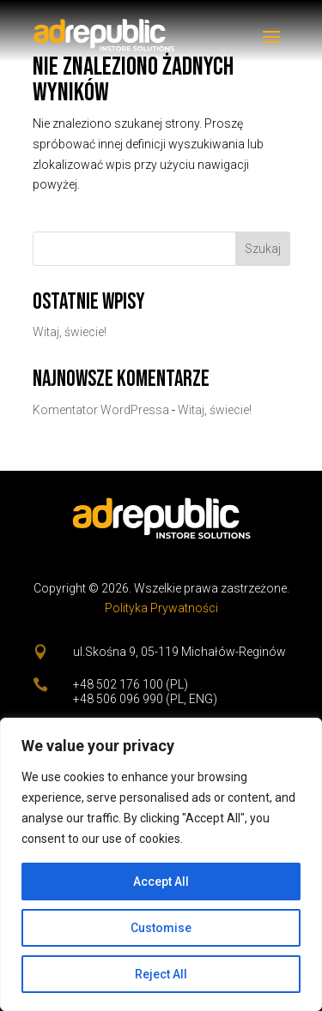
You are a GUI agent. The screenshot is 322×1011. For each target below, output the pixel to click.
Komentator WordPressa (101, 410)
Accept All (161, 881)
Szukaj (263, 249)
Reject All (161, 974)
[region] (161, 864)
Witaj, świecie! (69, 332)
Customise (161, 928)
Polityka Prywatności (161, 608)
